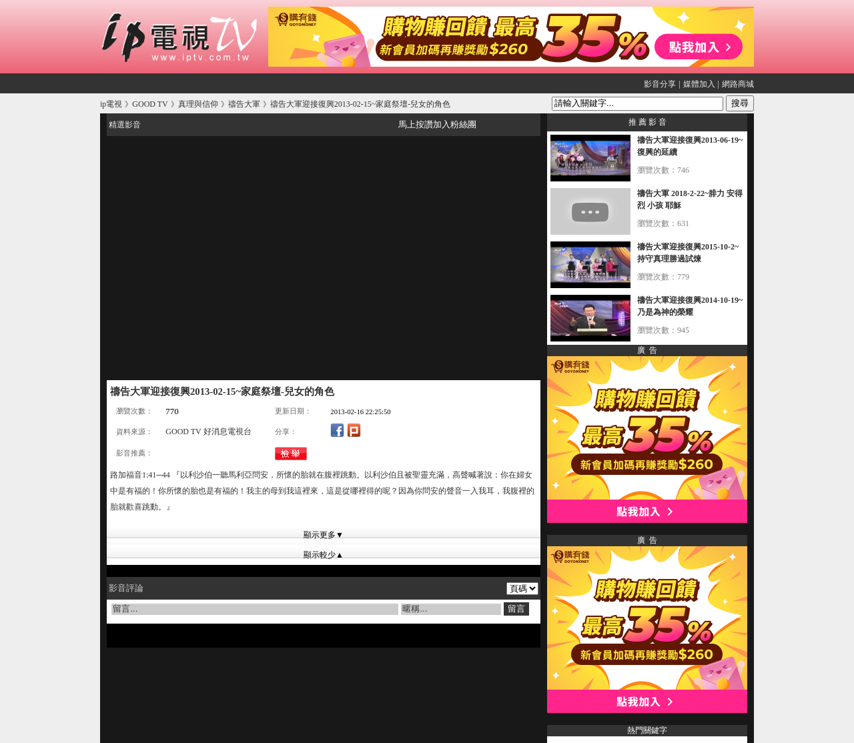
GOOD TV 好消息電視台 (208, 431)
